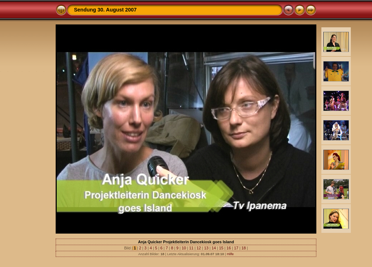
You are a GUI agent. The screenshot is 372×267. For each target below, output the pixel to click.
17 (236, 248)
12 (199, 248)
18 (244, 248)
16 (228, 248)
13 (206, 248)
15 (221, 248)
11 (191, 248)
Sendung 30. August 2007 (105, 10)
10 (184, 248)
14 (213, 248)
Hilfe (230, 254)
